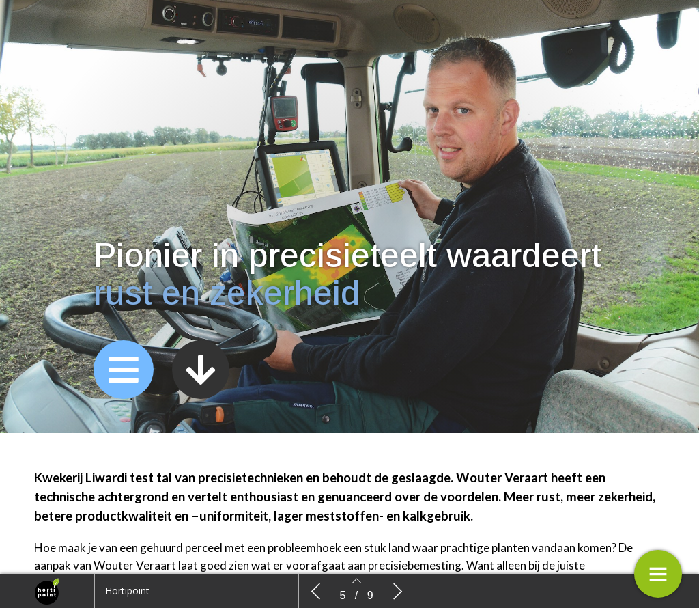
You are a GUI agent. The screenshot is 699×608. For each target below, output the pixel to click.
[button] (124, 369)
